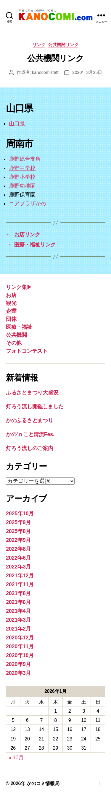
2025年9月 (18, 522)
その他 (14, 343)
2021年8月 (18, 593)
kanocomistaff (45, 72)
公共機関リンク (63, 44)
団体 (11, 319)
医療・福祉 (19, 327)
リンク (39, 44)
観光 (11, 303)
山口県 (17, 123)
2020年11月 (20, 646)
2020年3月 (18, 673)
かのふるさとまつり (29, 420)
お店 (11, 295)
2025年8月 (18, 531)
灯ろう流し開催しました (35, 407)
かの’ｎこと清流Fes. (30, 434)
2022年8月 (18, 549)
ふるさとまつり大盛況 (32, 393)
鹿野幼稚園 (22, 186)
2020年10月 (20, 655)
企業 (11, 311)
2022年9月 (18, 540)
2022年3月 (18, 567)
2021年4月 (18, 611)
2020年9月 (18, 664)
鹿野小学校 (22, 177)
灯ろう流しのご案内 (29, 448)
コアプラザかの (27, 204)
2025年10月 (20, 513)
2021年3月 (18, 620)
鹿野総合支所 (25, 159)
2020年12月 (20, 638)
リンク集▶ (19, 287)
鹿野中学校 (22, 168)
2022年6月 (18, 558)
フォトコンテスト (26, 351)
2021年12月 (20, 576)
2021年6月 (18, 602)
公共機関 (16, 335)
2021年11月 (20, 584)
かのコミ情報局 (43, 783)
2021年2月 (18, 629)
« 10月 (16, 758)
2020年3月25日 (87, 72)
